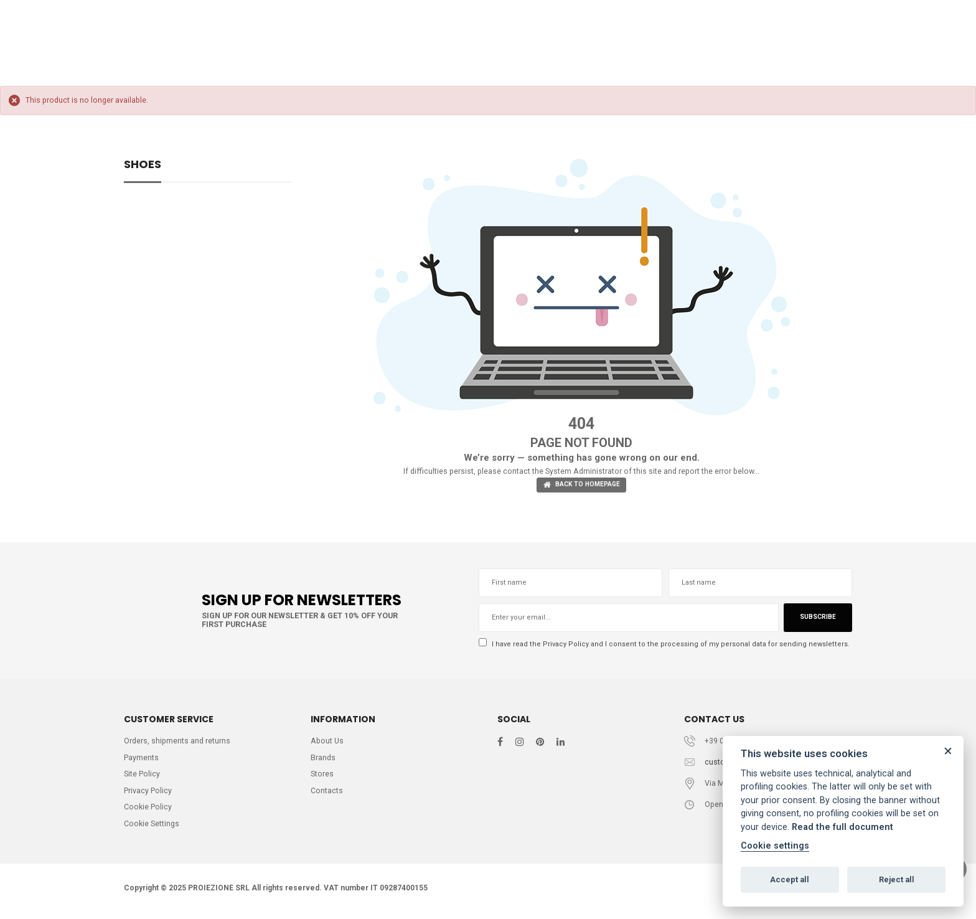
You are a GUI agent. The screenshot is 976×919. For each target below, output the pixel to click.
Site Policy (142, 777)
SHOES (142, 165)
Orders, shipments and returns (178, 743)
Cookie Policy (148, 811)
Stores (322, 777)
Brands (323, 760)
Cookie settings (775, 846)
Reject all (896, 879)
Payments (141, 760)
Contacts (327, 794)
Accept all (789, 879)
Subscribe (816, 619)
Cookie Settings (152, 829)
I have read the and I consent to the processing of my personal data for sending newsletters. (662, 645)
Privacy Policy (566, 645)
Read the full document (842, 827)
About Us (328, 743)
